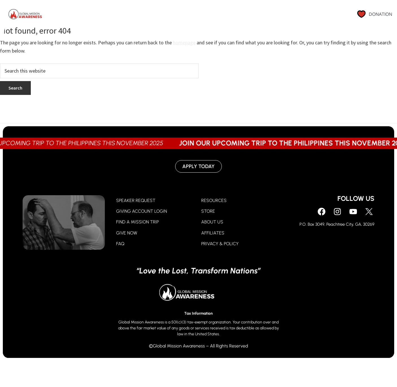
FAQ (120, 243)
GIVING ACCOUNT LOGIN (141, 211)
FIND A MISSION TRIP (137, 222)
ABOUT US (212, 222)
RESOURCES (214, 200)
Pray (179, 15)
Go (225, 15)
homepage (184, 42)
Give (203, 15)
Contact (321, 15)
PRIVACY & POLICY (220, 243)
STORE (208, 211)
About (250, 15)
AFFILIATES (212, 233)
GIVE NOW (126, 233)
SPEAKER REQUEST (135, 200)
